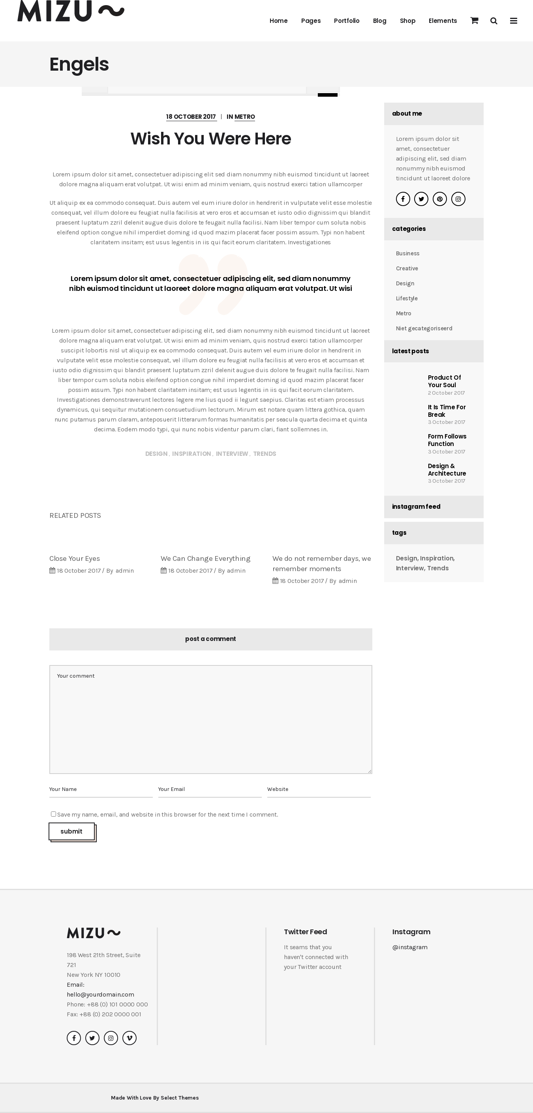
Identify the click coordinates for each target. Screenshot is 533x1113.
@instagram (409, 947)
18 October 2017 (191, 116)
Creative (407, 268)
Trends (264, 454)
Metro (245, 116)
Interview (232, 454)
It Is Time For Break (447, 411)
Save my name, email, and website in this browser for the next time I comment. (167, 814)
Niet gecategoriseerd (424, 328)
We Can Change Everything (205, 558)
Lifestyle (407, 298)
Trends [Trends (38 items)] (438, 568)
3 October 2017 (447, 422)
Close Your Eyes (74, 558)
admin (125, 570)
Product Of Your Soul (444, 381)
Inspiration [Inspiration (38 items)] (436, 558)
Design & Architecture (447, 470)
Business (408, 253)
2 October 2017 (446, 393)
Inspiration (191, 454)
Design (156, 454)
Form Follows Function (447, 440)
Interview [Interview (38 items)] (410, 568)
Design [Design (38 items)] (406, 558)
